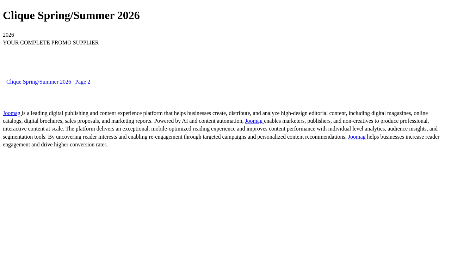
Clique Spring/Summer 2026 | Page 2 (48, 82)
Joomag (12, 113)
